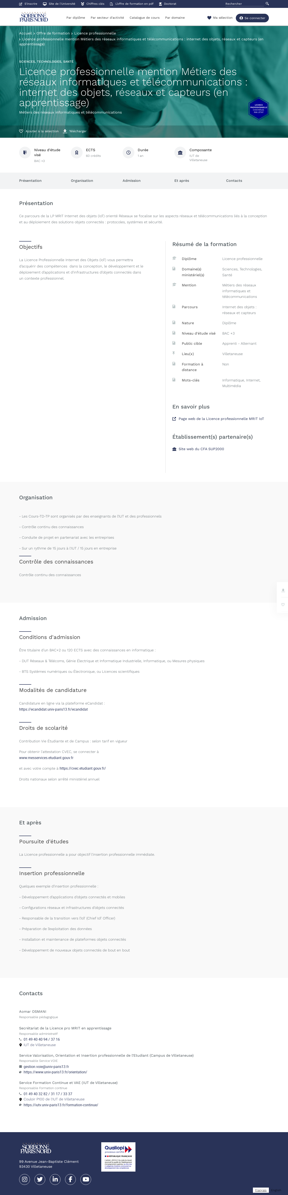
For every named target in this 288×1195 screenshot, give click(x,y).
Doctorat (167, 3)
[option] (276, 1190)
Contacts (234, 180)
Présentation (30, 180)
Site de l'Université (59, 3)
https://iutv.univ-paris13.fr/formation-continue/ (61, 1104)
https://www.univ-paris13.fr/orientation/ (55, 1072)
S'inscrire (28, 3)
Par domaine (175, 17)
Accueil (25, 33)
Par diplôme (75, 17)
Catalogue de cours (145, 17)
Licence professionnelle (95, 33)
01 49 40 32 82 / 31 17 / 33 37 (48, 1093)
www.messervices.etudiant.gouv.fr (46, 757)
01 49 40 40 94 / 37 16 (42, 1039)
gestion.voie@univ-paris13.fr (46, 1066)
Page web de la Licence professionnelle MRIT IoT (218, 419)
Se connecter (252, 18)
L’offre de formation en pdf (131, 3)
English (276, 1190)
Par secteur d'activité (107, 17)
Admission (132, 180)
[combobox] (261, 1190)
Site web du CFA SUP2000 (198, 449)
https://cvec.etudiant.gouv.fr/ (83, 768)
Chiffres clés (92, 3)
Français (261, 1190)
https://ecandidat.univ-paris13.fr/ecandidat (53, 709)
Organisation (82, 180)
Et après (181, 180)
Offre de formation (53, 33)
